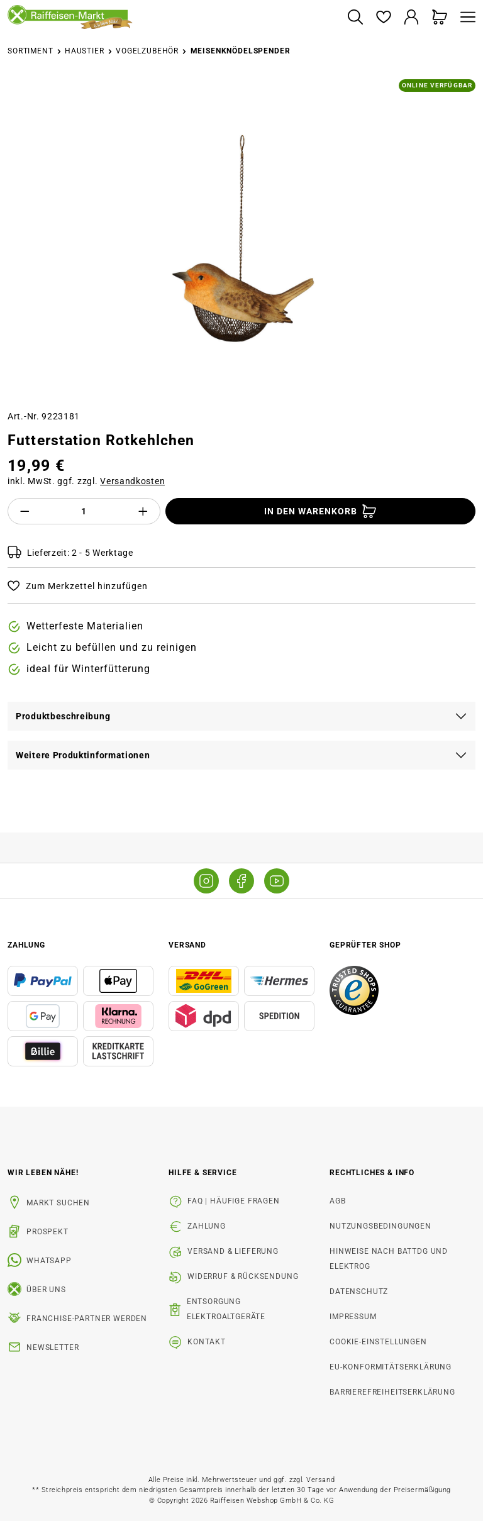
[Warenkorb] (440, 18)
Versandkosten (132, 481)
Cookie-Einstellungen (378, 1341)
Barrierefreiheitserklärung (392, 1392)
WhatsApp (49, 1260)
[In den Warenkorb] (320, 511)
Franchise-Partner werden (86, 1318)
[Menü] (464, 18)
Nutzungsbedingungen (380, 1226)
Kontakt (206, 1341)
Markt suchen (58, 1202)
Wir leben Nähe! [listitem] (43, 1172)
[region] (241, 239)
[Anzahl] (84, 511)
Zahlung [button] (26, 945)
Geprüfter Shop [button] (365, 945)
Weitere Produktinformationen (83, 755)
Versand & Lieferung (233, 1251)
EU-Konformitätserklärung (391, 1367)
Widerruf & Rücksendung (242, 1276)
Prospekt (47, 1231)
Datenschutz (359, 1291)
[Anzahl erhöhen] (143, 511)
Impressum (353, 1316)
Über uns (46, 1289)
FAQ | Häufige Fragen (233, 1201)
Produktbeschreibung (63, 716)
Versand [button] (187, 945)
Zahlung (206, 1226)
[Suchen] (355, 18)
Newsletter (52, 1347)
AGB (338, 1201)
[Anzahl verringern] (25, 511)
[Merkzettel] (383, 18)
